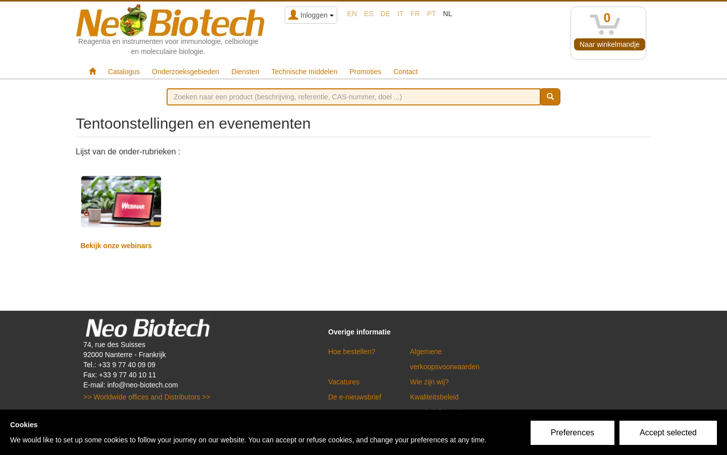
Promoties (365, 72)
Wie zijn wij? (429, 382)
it (400, 14)
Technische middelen (304, 72)
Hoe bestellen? (351, 352)
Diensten (245, 72)
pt (431, 14)
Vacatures (343, 382)
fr (415, 14)
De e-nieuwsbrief (354, 397)
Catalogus (124, 72)
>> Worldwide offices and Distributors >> (147, 397)
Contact (405, 72)
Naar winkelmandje (610, 44)
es (369, 14)
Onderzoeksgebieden (185, 72)
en (352, 14)
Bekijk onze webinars (116, 246)
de (385, 14)
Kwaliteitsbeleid (434, 397)
